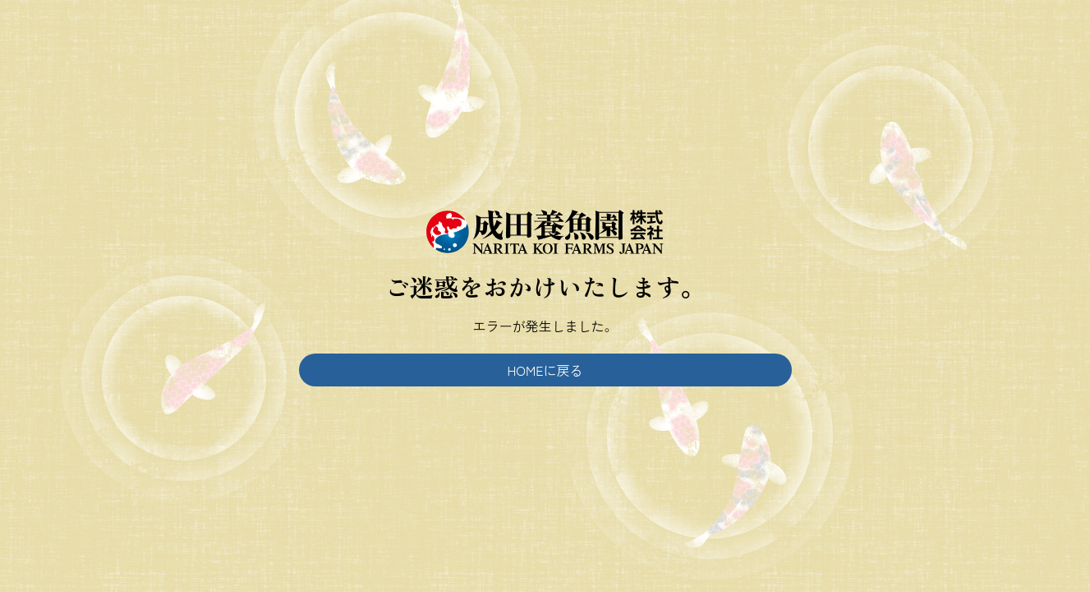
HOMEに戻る (544, 370)
